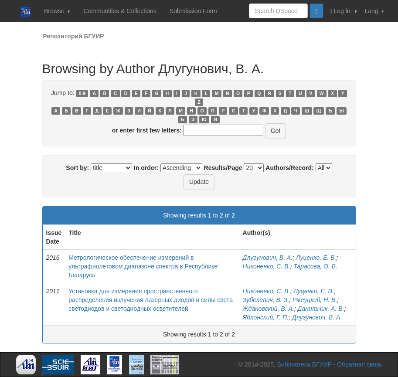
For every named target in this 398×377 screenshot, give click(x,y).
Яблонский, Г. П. (266, 317)
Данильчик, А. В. (321, 308)
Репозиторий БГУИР (73, 36)
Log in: (343, 11)
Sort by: (77, 167)
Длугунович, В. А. (268, 257)
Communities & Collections (120, 10)
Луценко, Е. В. (316, 257)
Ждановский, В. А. (268, 308)
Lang (373, 10)
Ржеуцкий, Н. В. (315, 299)
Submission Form (193, 10)
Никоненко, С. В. (266, 266)
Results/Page (223, 167)
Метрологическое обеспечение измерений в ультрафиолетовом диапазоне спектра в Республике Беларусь (143, 266)
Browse (57, 10)
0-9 (82, 93)
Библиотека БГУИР (304, 364)
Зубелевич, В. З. (266, 299)
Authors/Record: (289, 167)
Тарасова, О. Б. (315, 266)
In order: (146, 167)
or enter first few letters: (147, 130)
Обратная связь (359, 364)
